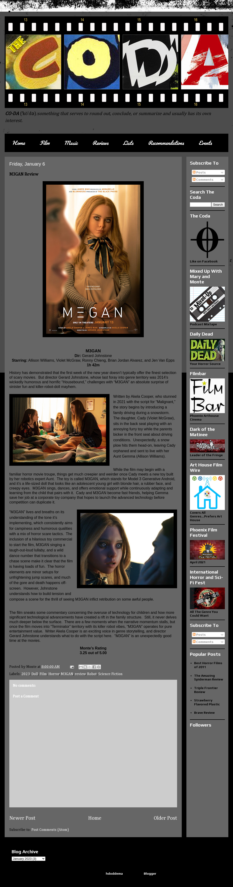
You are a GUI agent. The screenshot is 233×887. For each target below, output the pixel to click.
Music (71, 143)
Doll (34, 674)
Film (44, 143)
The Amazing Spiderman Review (208, 677)
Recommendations (166, 143)
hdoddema (114, 873)
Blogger (150, 873)
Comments (203, 179)
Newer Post (22, 818)
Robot (92, 674)
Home (18, 143)
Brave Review (204, 712)
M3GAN (67, 674)
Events (205, 143)
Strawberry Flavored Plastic (207, 702)
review (80, 674)
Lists (128, 143)
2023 (25, 674)
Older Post (165, 818)
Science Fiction (110, 674)
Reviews (100, 143)
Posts (199, 172)
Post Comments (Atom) (50, 830)
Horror (53, 674)
